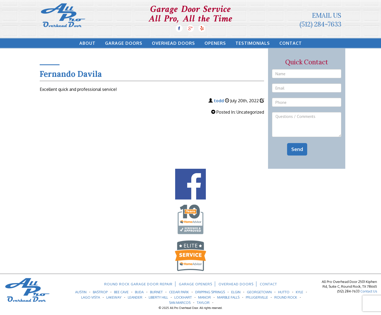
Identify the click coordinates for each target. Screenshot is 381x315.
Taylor (203, 302)
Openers (215, 43)
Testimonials (252, 43)
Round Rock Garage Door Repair (138, 284)
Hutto (283, 292)
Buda (139, 292)
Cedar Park (179, 292)
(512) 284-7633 (320, 24)
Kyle (299, 292)
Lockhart (183, 297)
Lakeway (113, 297)
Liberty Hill (158, 297)
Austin (81, 292)
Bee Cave (121, 292)
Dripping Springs (210, 292)
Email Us (326, 15)
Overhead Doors (173, 43)
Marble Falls (228, 297)
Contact (290, 43)
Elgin (236, 292)
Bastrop (100, 292)
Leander (135, 297)
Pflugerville (257, 297)
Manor (204, 297)
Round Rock (285, 297)
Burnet (156, 292)
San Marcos (179, 302)
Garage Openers (195, 284)
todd (219, 100)
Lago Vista (90, 297)
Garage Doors (123, 43)
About (87, 43)
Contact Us (368, 291)
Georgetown (259, 292)
